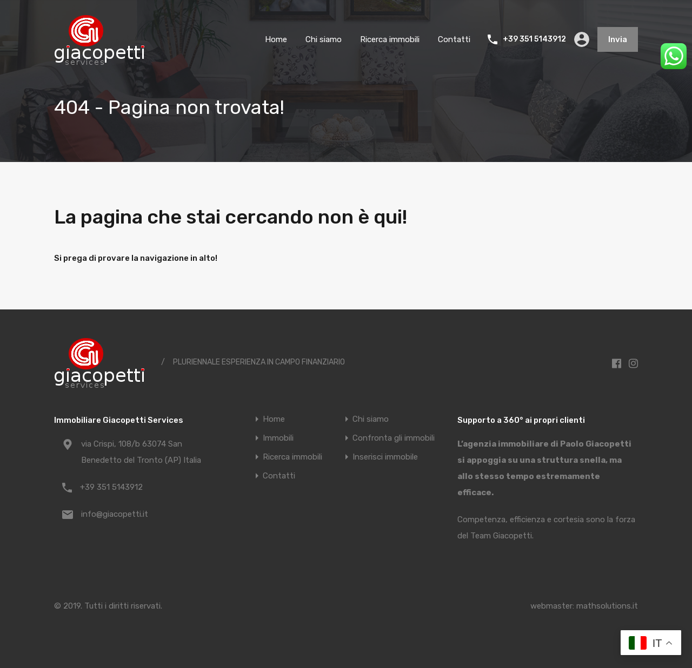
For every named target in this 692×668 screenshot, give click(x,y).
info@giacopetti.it (114, 514)
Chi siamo (323, 39)
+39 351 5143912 (534, 39)
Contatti (454, 39)
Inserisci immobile (385, 457)
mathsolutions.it (607, 606)
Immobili (278, 438)
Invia (617, 39)
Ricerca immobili (390, 39)
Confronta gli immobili (393, 438)
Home (276, 39)
